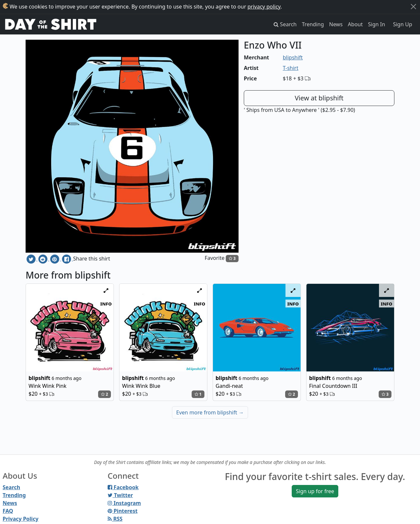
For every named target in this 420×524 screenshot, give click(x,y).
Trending (313, 24)
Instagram (124, 503)
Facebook (123, 487)
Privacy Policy (20, 518)
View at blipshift (319, 98)
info (106, 303)
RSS (115, 518)
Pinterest (122, 510)
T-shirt (290, 68)
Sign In (376, 24)
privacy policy (264, 6)
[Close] (413, 6)
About (355, 24)
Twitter (120, 495)
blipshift (293, 57)
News (336, 24)
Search (11, 487)
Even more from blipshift (210, 412)
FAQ (8, 510)
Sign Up (402, 24)
